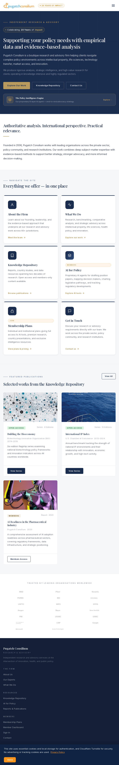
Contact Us (76, 85)
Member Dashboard (13, 727)
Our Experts (9, 679)
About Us (8, 674)
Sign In (6, 732)
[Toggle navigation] (113, 5)
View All (109, 376)
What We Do (9, 685)
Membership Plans (12, 722)
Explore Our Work (16, 85)
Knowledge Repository (48, 85)
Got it (10, 759)
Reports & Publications (14, 708)
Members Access (19, 559)
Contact (7, 737)
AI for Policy (9, 703)
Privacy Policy (58, 752)
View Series (16, 471)
